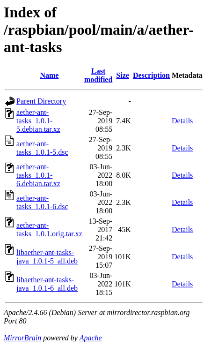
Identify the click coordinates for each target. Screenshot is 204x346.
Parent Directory (41, 101)
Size (122, 75)
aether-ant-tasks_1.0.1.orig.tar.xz (49, 229)
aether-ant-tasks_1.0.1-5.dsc (42, 148)
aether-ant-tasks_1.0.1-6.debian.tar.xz (38, 175)
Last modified (98, 75)
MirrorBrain (22, 338)
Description (151, 75)
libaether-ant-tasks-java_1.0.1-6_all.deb (47, 284)
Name (49, 75)
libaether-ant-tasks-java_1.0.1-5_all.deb (47, 256)
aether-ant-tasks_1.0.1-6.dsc (42, 202)
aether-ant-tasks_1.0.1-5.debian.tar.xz (38, 120)
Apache (91, 338)
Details (182, 121)
